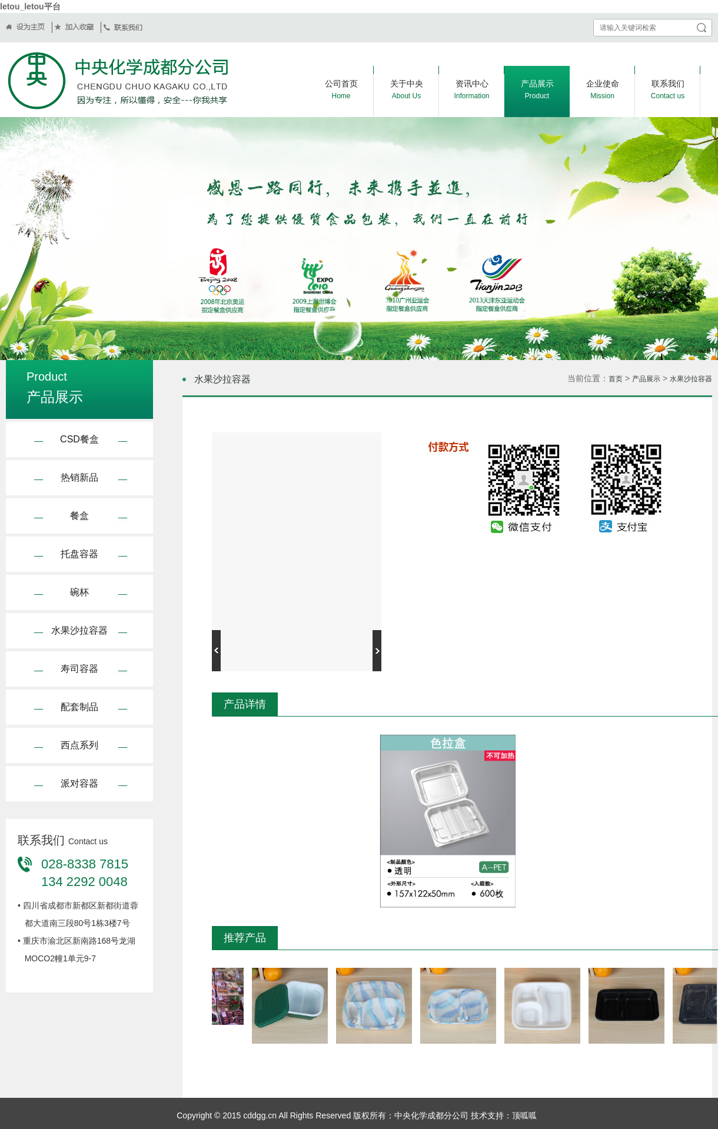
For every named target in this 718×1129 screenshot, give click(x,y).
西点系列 (79, 745)
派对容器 (79, 783)
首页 (616, 379)
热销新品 (79, 477)
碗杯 (79, 592)
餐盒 (79, 516)
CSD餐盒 (79, 439)
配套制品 (79, 707)
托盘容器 (79, 554)
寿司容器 (79, 669)
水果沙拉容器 (79, 630)
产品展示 (646, 379)
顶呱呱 (524, 1115)
